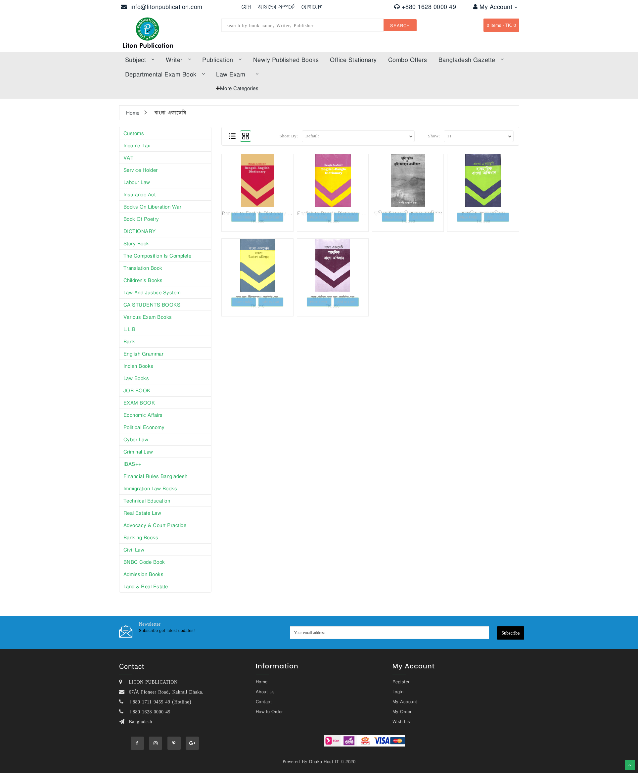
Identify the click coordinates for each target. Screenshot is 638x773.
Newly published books (286, 60)
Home (133, 112)
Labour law (136, 182)
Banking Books (141, 537)
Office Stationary (353, 60)
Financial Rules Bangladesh (155, 476)
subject (140, 60)
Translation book (142, 268)
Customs (133, 133)
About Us (265, 691)
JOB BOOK (137, 390)
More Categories (239, 88)
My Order (402, 711)
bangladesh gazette (471, 60)
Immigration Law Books (150, 488)
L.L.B (129, 329)
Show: (434, 135)
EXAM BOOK (139, 402)
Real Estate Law (142, 512)
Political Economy (144, 427)
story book (136, 243)
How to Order (269, 711)
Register (401, 681)
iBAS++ (132, 463)
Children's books (143, 280)
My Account (495, 7)
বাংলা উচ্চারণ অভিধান (257, 297)
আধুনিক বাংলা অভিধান (332, 297)
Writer (178, 60)
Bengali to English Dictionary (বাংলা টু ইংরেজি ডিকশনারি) (281, 213)
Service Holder (140, 170)
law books (136, 378)
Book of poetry (141, 219)
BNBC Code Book (144, 561)
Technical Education (146, 500)
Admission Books (143, 574)
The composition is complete (157, 255)
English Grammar (143, 353)
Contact (264, 701)
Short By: (289, 135)
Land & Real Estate (145, 586)
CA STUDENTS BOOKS (152, 304)
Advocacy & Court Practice (155, 525)
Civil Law (134, 549)
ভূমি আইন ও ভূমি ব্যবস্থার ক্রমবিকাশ (408, 213)
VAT (128, 157)
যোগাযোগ (312, 7)
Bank (129, 341)
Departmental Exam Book (165, 74)
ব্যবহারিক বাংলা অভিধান (483, 213)
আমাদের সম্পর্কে (276, 7)
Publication (222, 60)
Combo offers (407, 60)
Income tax (137, 145)
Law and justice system (152, 292)
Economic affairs (143, 415)
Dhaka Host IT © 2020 (332, 761)
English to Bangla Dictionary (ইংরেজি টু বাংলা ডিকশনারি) (356, 213)
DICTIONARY (139, 231)
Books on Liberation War (152, 206)
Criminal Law (138, 451)
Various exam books (147, 317)
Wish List (402, 721)
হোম (246, 7)
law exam (237, 74)
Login (398, 691)
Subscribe (510, 632)
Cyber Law (136, 439)
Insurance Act (139, 194)
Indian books (138, 366)
